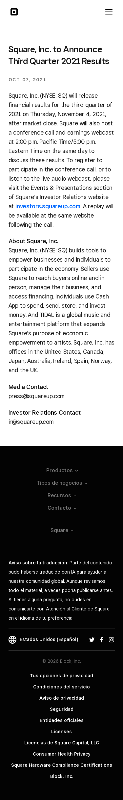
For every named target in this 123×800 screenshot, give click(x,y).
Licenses (61, 731)
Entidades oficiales (62, 720)
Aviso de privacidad (61, 698)
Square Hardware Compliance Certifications (61, 765)
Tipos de (62, 483)
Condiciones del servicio (61, 686)
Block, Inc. (61, 776)
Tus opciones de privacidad (61, 675)
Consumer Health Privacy (61, 754)
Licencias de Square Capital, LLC (61, 742)
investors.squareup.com (47, 206)
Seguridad (61, 709)
